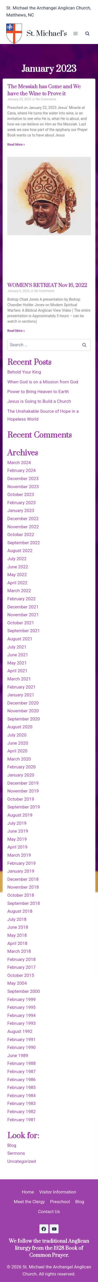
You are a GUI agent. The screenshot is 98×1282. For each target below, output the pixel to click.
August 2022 (19, 550)
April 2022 (17, 582)
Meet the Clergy (29, 1201)
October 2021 (20, 622)
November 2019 (23, 791)
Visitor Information (57, 1192)
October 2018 (20, 895)
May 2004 (17, 983)
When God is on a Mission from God (42, 381)
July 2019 (16, 823)
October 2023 (20, 494)
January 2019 (20, 871)
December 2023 (23, 478)
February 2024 (21, 470)
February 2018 (21, 959)
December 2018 (23, 879)
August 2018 (19, 911)
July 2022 (16, 558)
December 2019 (23, 783)
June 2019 (17, 831)
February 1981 (21, 1119)
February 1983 (21, 1103)
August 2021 (19, 638)
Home (28, 1192)
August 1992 (19, 1031)
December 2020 (23, 703)
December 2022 (23, 518)
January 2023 (20, 510)
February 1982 (21, 1111)
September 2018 (23, 903)
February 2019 (21, 863)
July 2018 (16, 919)
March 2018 (19, 951)
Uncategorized (21, 1161)
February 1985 (21, 1087)
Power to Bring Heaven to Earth (38, 391)
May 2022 (17, 574)
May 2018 (17, 935)
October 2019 (20, 799)
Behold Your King (24, 372)
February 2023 (21, 502)
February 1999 (21, 999)
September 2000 (23, 991)
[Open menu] (75, 34)
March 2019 (19, 855)
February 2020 (21, 766)
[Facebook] (43, 1228)
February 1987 (21, 1071)
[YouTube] (54, 1228)
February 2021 (21, 687)
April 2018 (17, 943)
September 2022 (23, 542)
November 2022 (23, 526)
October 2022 (20, 534)
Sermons (16, 1153)
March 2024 (19, 462)
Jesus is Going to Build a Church (39, 401)
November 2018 (23, 887)
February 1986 (21, 1079)
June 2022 (17, 566)
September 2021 (23, 630)
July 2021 (16, 647)
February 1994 (21, 1015)
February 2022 (21, 598)
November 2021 (23, 614)
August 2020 (19, 726)
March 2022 (19, 590)
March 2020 (19, 759)
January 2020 (20, 775)
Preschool (60, 1201)
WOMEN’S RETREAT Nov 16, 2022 (47, 285)
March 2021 (19, 678)
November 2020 (23, 710)
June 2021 (17, 654)
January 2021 (20, 694)
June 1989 (17, 1055)
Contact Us (49, 1211)
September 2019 (23, 807)
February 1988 (21, 1063)
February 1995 (21, 1007)
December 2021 (23, 606)
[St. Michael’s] (36, 34)
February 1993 (21, 1023)
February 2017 (21, 967)
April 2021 (17, 670)
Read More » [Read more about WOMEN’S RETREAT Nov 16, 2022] (16, 331)
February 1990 (21, 1047)
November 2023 (23, 486)
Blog (11, 1145)
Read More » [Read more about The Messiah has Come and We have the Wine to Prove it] (16, 144)
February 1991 (21, 1039)
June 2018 (17, 927)
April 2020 (17, 750)
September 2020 (23, 719)
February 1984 (21, 1095)
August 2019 (19, 815)
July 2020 (16, 735)
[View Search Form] (87, 33)
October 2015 (20, 975)
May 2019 (17, 839)
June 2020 (17, 743)
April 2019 (17, 847)
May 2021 (17, 662)
